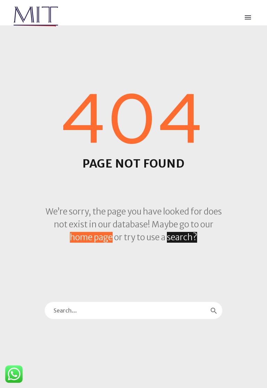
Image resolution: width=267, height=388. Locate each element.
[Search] (133, 310)
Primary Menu (248, 17)
